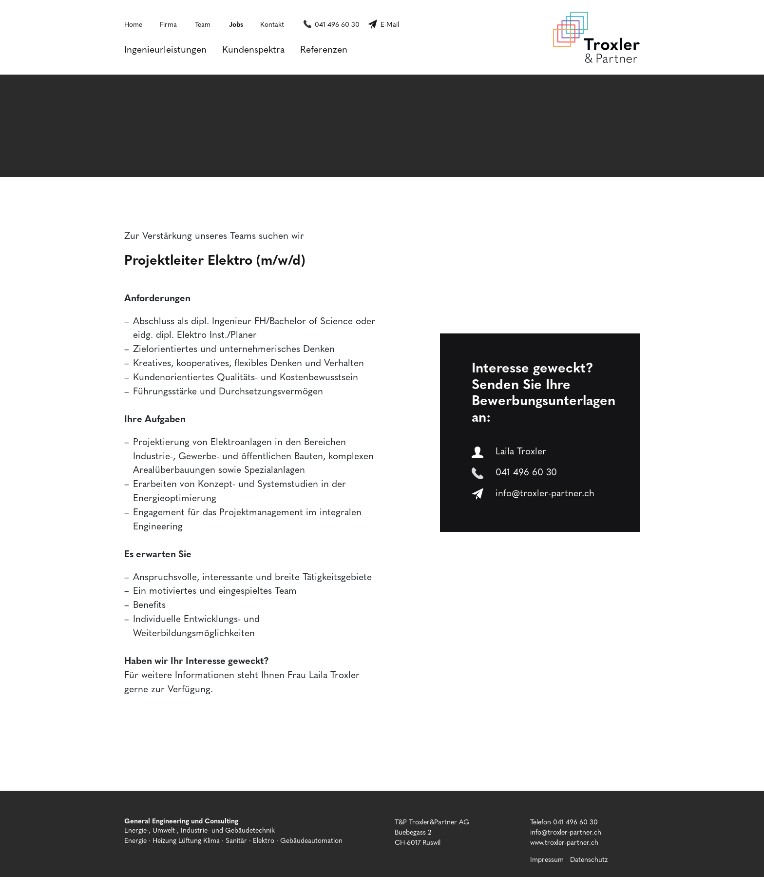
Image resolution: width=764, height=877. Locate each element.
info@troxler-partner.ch (533, 493)
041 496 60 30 (337, 24)
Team (202, 24)
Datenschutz (589, 859)
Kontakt (272, 24)
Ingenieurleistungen (165, 49)
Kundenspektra (253, 49)
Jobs (236, 24)
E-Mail (390, 24)
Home (133, 24)
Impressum (547, 859)
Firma (168, 24)
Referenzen (323, 49)
